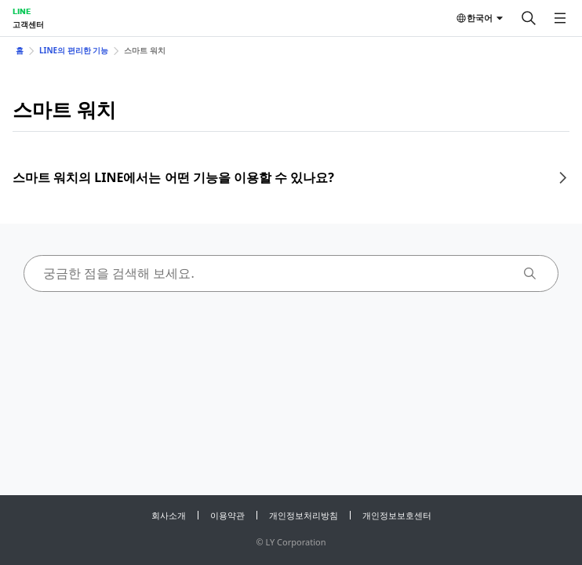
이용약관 (227, 515)
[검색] (528, 18)
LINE (22, 10)
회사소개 (168, 515)
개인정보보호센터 (396, 515)
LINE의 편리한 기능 (73, 50)
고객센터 (28, 24)
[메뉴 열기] (560, 18)
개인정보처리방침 (303, 515)
